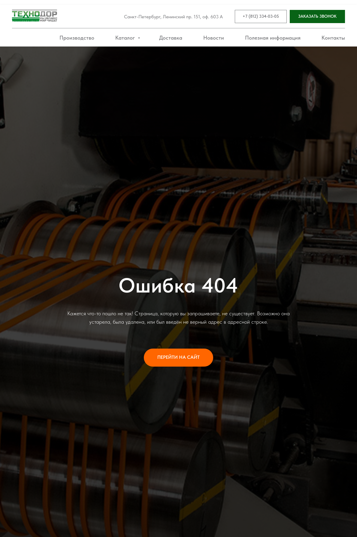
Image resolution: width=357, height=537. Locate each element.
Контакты (333, 37)
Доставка (170, 37)
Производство (76, 37)
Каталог (125, 37)
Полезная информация (273, 37)
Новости (213, 37)
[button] (317, 16)
